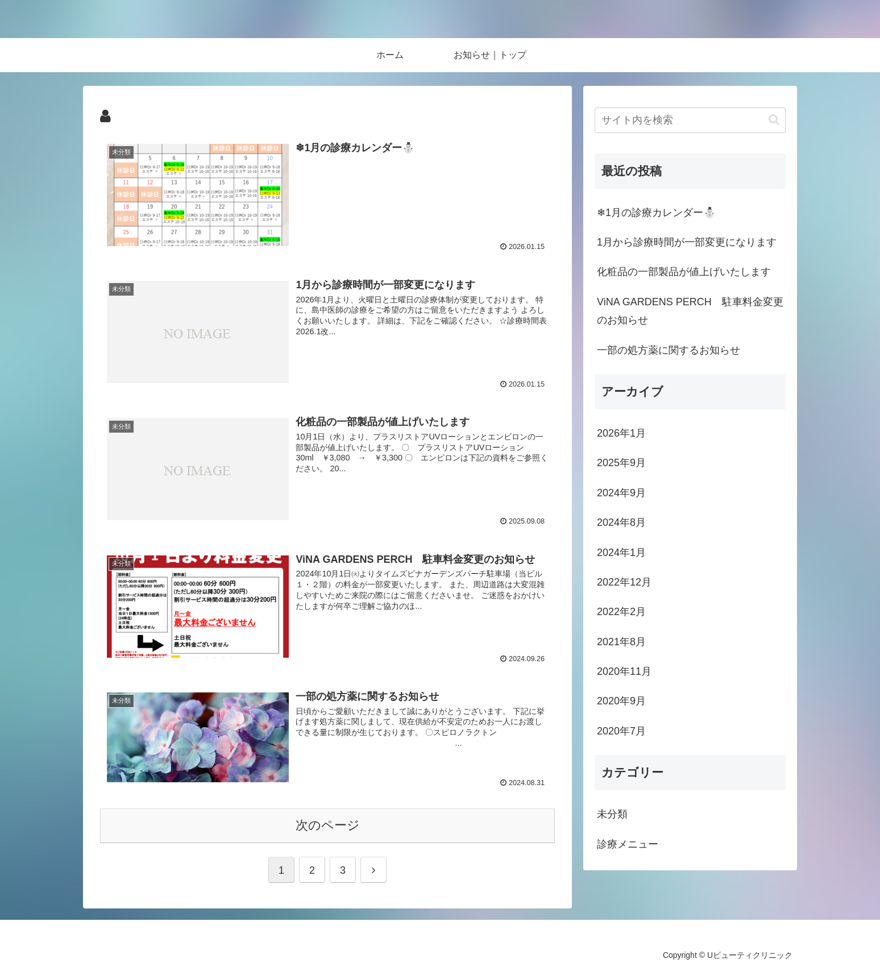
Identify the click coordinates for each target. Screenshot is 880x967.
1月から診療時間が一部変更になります (687, 242)
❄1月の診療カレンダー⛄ (656, 212)
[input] (690, 120)
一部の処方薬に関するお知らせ (668, 350)
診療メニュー (627, 844)
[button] (774, 119)
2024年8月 (621, 522)
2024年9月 (621, 493)
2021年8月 (621, 642)
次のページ (328, 825)
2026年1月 (621, 433)
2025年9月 (621, 462)
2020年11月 (624, 671)
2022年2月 (621, 611)
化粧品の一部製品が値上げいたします (684, 271)
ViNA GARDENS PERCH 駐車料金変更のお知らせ (690, 311)
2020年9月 (621, 701)
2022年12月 (624, 582)
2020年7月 (621, 731)
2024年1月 (621, 552)
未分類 (612, 814)
